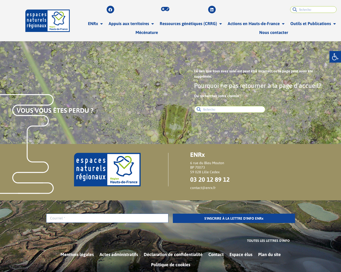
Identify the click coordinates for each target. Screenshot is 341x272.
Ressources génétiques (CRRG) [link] (191, 23)
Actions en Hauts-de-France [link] (256, 23)
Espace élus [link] (240, 254)
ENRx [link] (95, 23)
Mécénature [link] (147, 32)
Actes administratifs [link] (119, 254)
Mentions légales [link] (77, 254)
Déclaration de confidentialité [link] (173, 254)
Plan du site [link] (269, 254)
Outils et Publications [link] (313, 23)
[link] (335, 57)
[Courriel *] (107, 218)
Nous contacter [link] (273, 32)
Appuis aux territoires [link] (131, 23)
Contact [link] (216, 254)
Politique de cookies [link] (170, 264)
